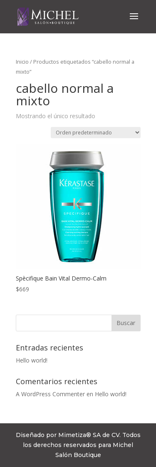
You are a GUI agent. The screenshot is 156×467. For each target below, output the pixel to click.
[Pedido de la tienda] (96, 132)
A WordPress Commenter (50, 394)
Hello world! (31, 360)
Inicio (22, 61)
